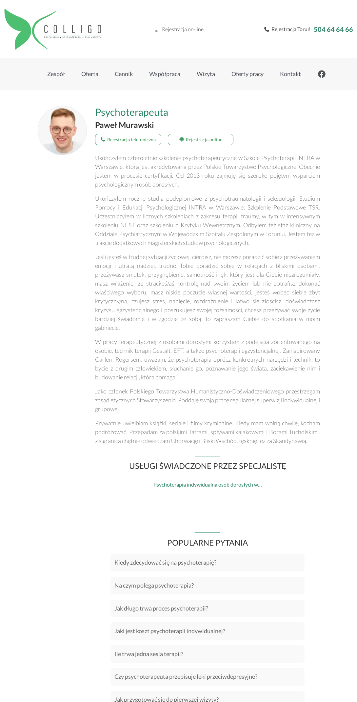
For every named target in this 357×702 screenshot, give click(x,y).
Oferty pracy (247, 73)
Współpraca (164, 73)
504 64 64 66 (333, 29)
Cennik (124, 73)
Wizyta (206, 73)
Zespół (56, 73)
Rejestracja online (200, 139)
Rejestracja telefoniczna (128, 139)
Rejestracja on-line (179, 29)
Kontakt (290, 73)
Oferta (89, 73)
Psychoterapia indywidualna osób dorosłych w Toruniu (214, 484)
